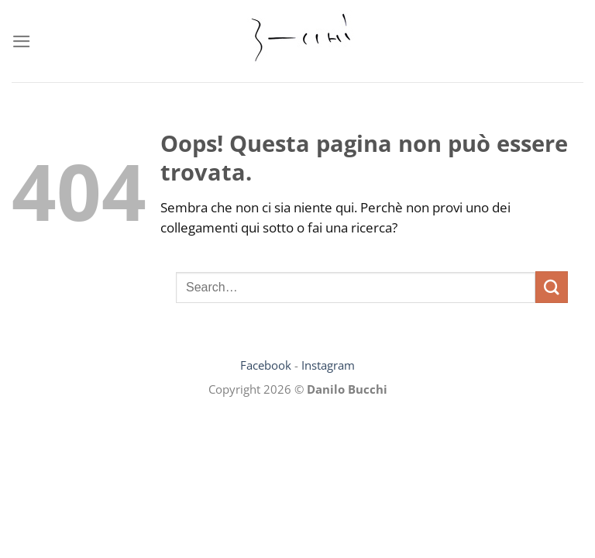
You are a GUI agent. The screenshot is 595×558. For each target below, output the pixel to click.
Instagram (328, 365)
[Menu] (22, 41)
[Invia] (551, 287)
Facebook (265, 365)
